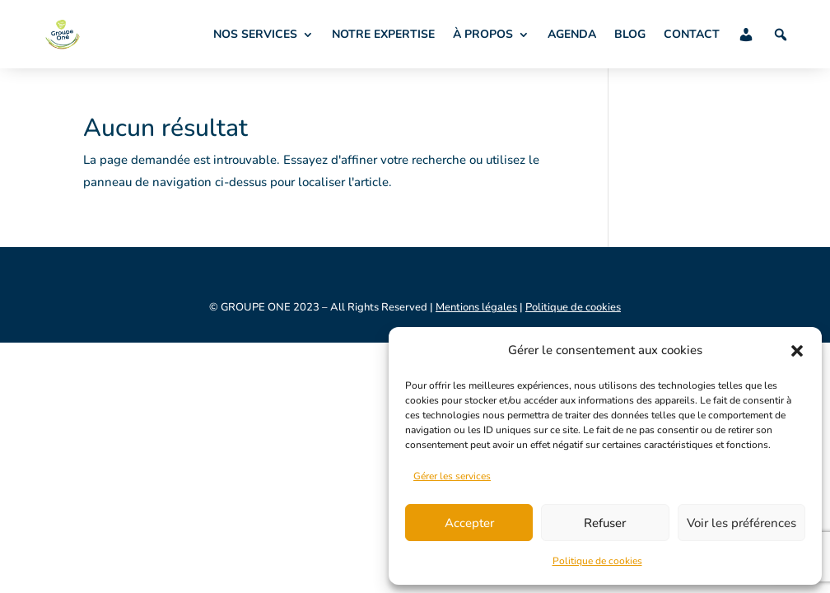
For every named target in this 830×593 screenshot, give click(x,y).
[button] (797, 351)
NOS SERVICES (255, 34)
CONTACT (692, 34)
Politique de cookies (597, 560)
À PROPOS (483, 34)
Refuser (605, 523)
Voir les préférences (741, 523)
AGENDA (572, 34)
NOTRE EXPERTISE (383, 34)
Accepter (469, 523)
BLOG (630, 34)
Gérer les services (452, 476)
